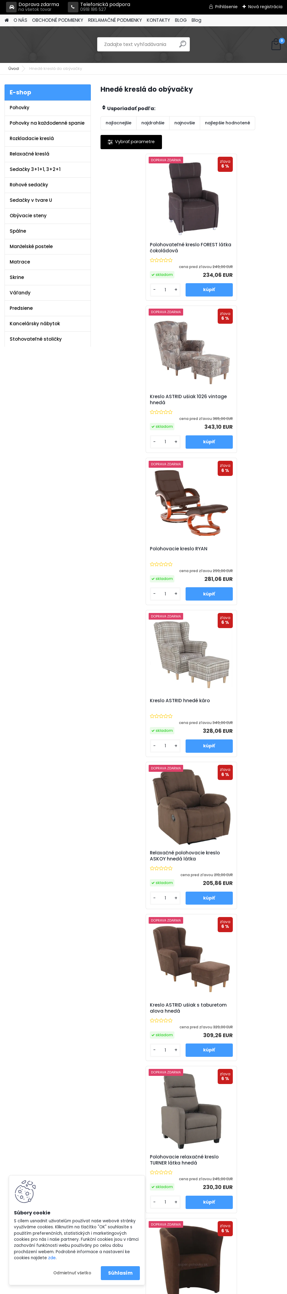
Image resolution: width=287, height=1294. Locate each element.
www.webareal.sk (168, 1288)
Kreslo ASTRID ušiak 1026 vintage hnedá (236, 248)
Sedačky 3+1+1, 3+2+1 (35, 169)
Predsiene (21, 308)
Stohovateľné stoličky (36, 339)
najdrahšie (152, 123)
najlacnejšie (118, 123)
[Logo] (46, 44)
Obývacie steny (28, 215)
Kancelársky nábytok (35, 323)
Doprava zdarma (32, 7)
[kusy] (121, 290)
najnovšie (184, 123)
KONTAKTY (158, 20)
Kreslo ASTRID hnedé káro (228, 397)
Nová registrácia (265, 7)
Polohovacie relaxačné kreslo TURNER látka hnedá (141, 704)
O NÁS (20, 20)
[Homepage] (7, 20)
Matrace (20, 262)
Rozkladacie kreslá (32, 138)
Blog (196, 20)
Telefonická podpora (99, 7)
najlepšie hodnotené (227, 123)
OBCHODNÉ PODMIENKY (57, 20)
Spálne (18, 231)
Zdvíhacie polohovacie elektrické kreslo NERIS (225, 1008)
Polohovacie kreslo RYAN (136, 397)
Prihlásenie (226, 7)
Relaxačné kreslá (29, 154)
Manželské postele (31, 246)
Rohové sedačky (29, 185)
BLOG (181, 20)
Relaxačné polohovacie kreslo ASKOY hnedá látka (142, 552)
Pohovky (19, 107)
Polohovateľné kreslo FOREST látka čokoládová (141, 248)
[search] (182, 46)
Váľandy (20, 293)
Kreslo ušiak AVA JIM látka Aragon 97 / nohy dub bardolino (236, 856)
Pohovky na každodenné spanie (47, 123)
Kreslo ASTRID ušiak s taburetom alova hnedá (236, 552)
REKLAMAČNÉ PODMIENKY (115, 20)
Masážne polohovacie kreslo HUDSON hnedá (140, 1008)
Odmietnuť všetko (72, 1273)
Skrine (17, 277)
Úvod (13, 68)
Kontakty (98, 1164)
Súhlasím (120, 1272)
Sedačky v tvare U (31, 200)
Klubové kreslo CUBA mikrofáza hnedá (235, 704)
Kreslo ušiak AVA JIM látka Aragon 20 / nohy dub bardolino (145, 856)
